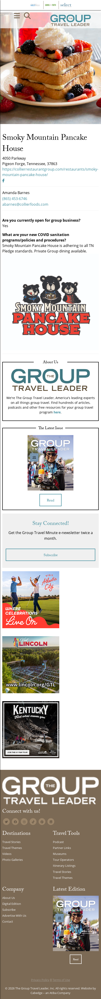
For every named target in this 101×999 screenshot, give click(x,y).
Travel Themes (12, 848)
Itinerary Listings (64, 866)
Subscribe (51, 556)
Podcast (58, 842)
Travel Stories (11, 842)
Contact (7, 921)
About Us (8, 898)
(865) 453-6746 (14, 198)
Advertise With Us (14, 915)
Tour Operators (63, 860)
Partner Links (62, 848)
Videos (6, 854)
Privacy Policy (40, 980)
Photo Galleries (12, 860)
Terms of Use (61, 980)
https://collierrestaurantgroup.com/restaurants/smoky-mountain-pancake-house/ (50, 172)
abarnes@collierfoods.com (25, 204)
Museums (59, 854)
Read (50, 501)
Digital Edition (11, 904)
